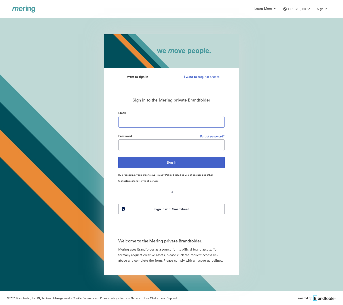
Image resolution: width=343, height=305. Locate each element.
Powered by (316, 298)
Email (122, 113)
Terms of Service (149, 181)
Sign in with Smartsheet (155, 209)
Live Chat (149, 298)
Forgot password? (212, 136)
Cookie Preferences (85, 298)
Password (125, 136)
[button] (296, 9)
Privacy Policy (164, 175)
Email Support (168, 298)
